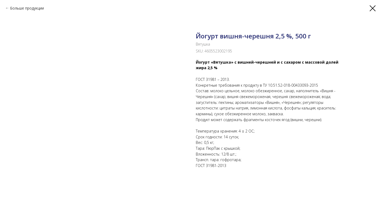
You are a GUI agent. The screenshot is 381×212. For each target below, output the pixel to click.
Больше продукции (27, 8)
